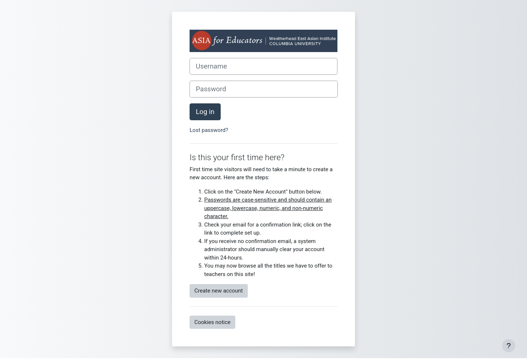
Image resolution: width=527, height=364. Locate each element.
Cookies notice (212, 322)
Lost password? (209, 130)
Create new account (218, 290)
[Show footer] (508, 345)
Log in (205, 112)
